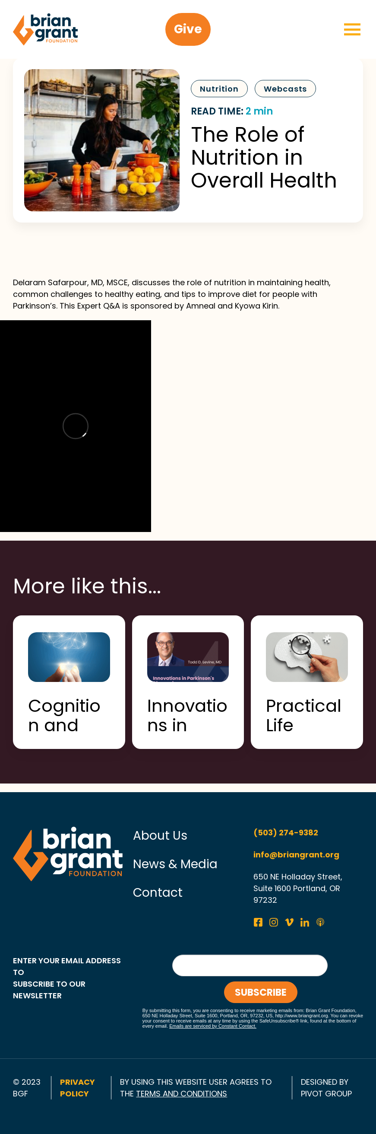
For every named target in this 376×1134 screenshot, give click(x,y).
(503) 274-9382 (285, 832)
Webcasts (285, 88)
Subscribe (261, 992)
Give (188, 29)
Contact (158, 892)
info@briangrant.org (296, 854)
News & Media (175, 864)
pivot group (326, 1093)
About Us (160, 835)
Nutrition (219, 88)
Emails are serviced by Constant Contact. (212, 1026)
